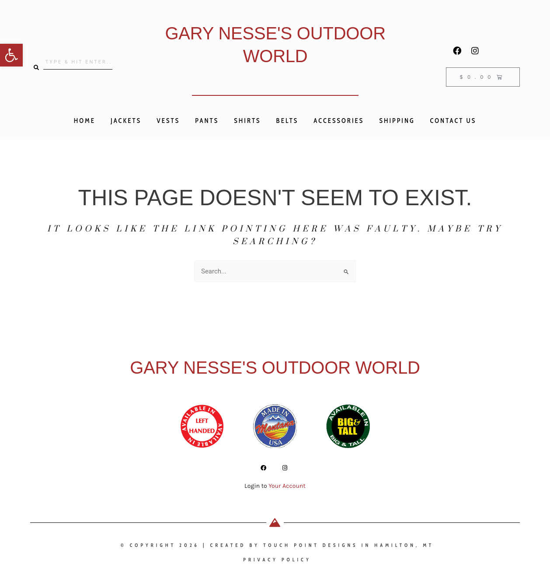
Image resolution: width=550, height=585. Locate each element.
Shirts (247, 121)
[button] (11, 55)
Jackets (126, 121)
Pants (207, 121)
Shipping (396, 121)
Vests (168, 121)
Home (84, 121)
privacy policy (277, 560)
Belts (287, 121)
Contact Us (453, 121)
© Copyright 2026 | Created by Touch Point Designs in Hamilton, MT (277, 545)
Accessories (338, 121)
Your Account (287, 486)
